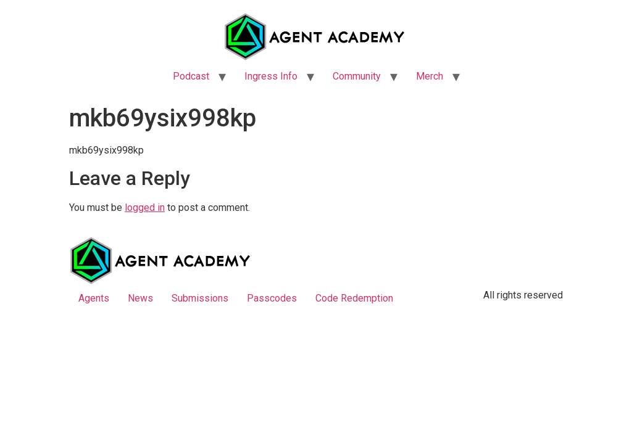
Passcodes (272, 298)
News (140, 298)
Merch (429, 76)
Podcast (191, 76)
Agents (93, 298)
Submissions (200, 298)
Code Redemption (354, 298)
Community (357, 76)
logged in (145, 207)
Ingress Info (270, 76)
